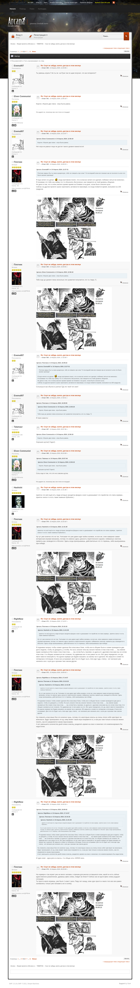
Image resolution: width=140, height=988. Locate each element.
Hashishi (18, 487)
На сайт (30, 2)
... (20, 51)
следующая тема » (123, 48)
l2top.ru (38, 2)
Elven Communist (22, 96)
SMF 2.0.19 (13, 984)
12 (30, 51)
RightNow (18, 619)
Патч (45, 2)
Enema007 (19, 66)
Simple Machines (33, 984)
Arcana (31, 21)
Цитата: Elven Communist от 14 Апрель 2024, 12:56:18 (55, 138)
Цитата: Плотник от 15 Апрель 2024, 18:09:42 (52, 809)
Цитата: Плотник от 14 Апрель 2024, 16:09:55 (52, 403)
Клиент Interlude (56, 2)
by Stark (125, 983)
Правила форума (86, 2)
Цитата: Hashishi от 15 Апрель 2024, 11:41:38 (52, 527)
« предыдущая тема (110, 48)
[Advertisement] (95, 22)
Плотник (18, 162)
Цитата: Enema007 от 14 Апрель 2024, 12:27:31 (52, 169)
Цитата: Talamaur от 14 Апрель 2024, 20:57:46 (52, 458)
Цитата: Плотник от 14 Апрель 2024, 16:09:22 (52, 363)
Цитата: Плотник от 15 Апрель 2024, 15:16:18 (52, 626)
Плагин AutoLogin (70, 2)
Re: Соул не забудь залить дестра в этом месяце (61, 66)
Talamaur (18, 427)
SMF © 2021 (22, 984)
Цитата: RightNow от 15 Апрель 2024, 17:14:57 (52, 677)
